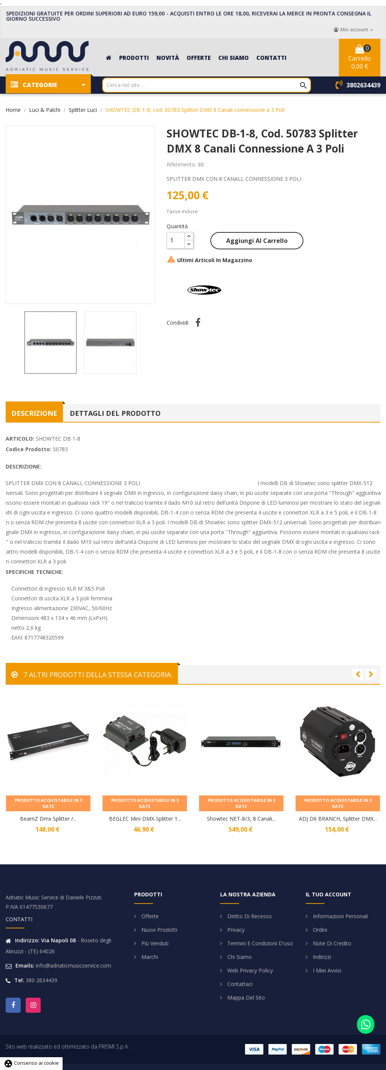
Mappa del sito (245, 997)
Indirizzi (321, 956)
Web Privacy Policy (249, 970)
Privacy (235, 929)
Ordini (319, 929)
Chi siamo (239, 956)
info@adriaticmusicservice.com (73, 965)
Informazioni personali (339, 916)
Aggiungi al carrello (257, 241)
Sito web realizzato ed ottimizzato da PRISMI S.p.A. (67, 1046)
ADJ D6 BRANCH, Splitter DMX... (338, 818)
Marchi (149, 956)
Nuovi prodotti (158, 929)
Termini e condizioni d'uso (259, 943)
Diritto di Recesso (249, 916)
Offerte (149, 916)
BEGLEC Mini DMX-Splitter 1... (145, 818)
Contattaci (239, 984)
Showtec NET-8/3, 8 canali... (241, 818)
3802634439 (363, 85)
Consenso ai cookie (31, 1062)
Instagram (33, 1005)
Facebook (13, 1005)
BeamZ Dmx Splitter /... (48, 818)
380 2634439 (41, 980)
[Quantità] (176, 240)
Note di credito (331, 943)
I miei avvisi (326, 970)
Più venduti (154, 943)
